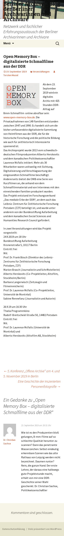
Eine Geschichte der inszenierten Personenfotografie (39, 384)
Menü (7, 43)
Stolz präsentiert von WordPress (45, 529)
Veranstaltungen (41, 71)
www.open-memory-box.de (19, 117)
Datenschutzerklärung (13, 529)
